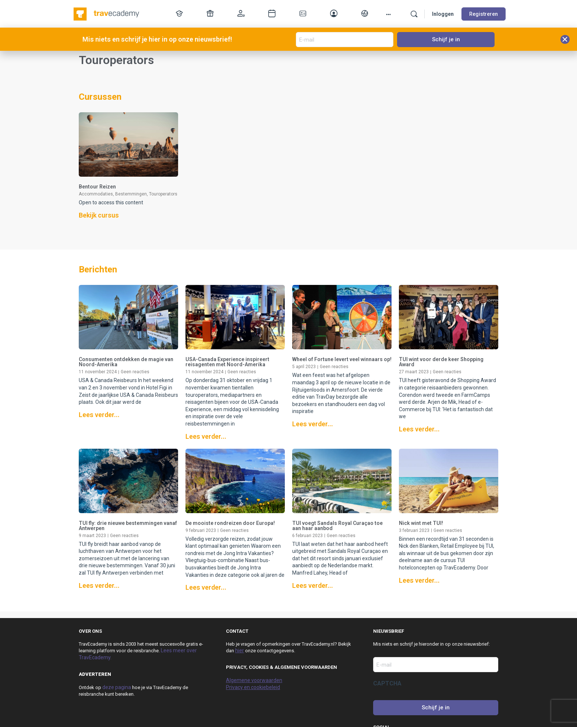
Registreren (483, 14)
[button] (565, 39)
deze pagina (116, 687)
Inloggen (443, 14)
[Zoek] (414, 14)
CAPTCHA (387, 683)
